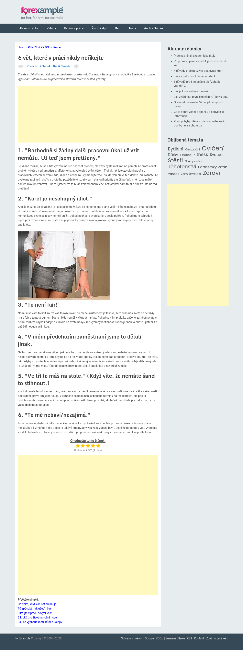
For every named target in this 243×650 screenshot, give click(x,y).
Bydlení (175, 149)
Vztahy (51, 28)
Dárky (173, 155)
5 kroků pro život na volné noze (37, 617)
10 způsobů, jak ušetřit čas (35, 608)
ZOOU (160, 638)
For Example (22, 638)
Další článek (61, 66)
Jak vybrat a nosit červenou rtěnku (195, 76)
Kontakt (199, 638)
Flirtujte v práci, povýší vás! (35, 613)
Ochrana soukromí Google (137, 638)
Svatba (216, 155)
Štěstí (175, 160)
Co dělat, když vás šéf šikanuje (37, 604)
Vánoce (173, 174)
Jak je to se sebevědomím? (191, 91)
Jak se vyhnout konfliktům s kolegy (40, 622)
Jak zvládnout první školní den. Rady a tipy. (201, 96)
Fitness (201, 154)
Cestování (192, 149)
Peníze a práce (74, 28)
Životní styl (99, 28)
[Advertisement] (88, 114)
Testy (132, 28)
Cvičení (213, 148)
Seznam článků (175, 638)
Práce (57, 47)
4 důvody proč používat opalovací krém (198, 70)
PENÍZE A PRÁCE (39, 47)
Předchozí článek (39, 66)
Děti (118, 28)
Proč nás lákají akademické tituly (194, 55)
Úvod (21, 47)
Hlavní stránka (29, 28)
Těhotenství (182, 167)
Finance (186, 155)
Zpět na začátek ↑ (217, 638)
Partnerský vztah (212, 167)
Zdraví (211, 173)
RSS (189, 638)
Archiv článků (153, 28)
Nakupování (193, 161)
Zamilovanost (191, 174)
